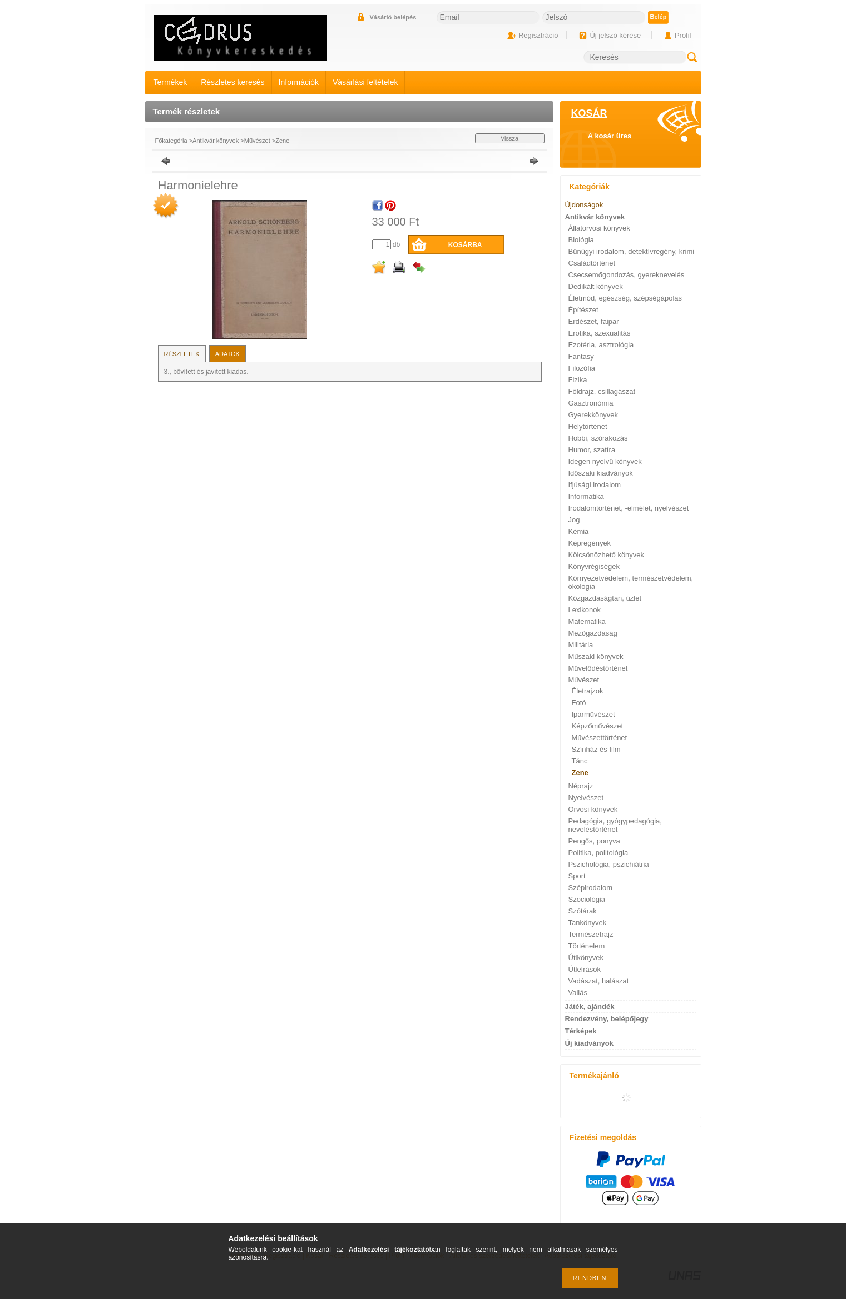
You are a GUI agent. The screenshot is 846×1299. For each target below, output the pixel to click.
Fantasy (581, 356)
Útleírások (584, 969)
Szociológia (587, 899)
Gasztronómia (591, 403)
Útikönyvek (586, 957)
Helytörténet (587, 426)
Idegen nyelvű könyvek (605, 461)
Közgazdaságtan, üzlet (605, 598)
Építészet (583, 310)
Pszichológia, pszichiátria (608, 864)
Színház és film (596, 749)
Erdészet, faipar (593, 321)
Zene (282, 140)
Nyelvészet (586, 797)
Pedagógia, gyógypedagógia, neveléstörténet (615, 825)
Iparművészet (593, 714)
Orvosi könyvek (593, 809)
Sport (577, 876)
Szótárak (582, 911)
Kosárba (465, 245)
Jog (574, 520)
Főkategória (171, 140)
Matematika (587, 621)
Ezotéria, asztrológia (601, 345)
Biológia (581, 240)
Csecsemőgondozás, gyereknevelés (626, 275)
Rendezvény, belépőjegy (607, 1019)
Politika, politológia (598, 852)
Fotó (579, 702)
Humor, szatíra (592, 450)
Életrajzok (587, 691)
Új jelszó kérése (615, 35)
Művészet (257, 140)
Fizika (577, 380)
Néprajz (580, 786)
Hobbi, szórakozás (598, 438)
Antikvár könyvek (215, 140)
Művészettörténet (599, 737)
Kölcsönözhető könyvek (606, 555)
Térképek (581, 1031)
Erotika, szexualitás (599, 333)
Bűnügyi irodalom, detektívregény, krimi (631, 251)
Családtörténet (592, 263)
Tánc (580, 761)
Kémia (578, 531)
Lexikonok (584, 610)
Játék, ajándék (590, 1006)
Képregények (589, 543)
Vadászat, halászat (598, 981)
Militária (580, 645)
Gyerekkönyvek (593, 415)
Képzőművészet (598, 726)
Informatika (586, 496)
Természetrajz (591, 934)
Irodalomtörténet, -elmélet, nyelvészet (628, 508)
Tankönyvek (587, 922)
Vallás (577, 992)
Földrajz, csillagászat (602, 391)
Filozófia (581, 368)
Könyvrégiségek (594, 566)
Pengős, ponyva (594, 841)
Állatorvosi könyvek (599, 228)
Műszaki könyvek (596, 656)
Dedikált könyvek (595, 286)
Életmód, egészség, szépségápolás (625, 298)
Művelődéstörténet (598, 668)
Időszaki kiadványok (600, 473)
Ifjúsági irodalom (594, 485)
